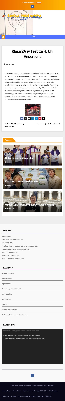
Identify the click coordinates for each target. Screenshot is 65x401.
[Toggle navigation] (34, 37)
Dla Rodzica (7, 294)
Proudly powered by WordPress (21, 385)
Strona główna (8, 273)
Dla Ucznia (6, 299)
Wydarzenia (7, 284)
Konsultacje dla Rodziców (48, 124)
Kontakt (5, 304)
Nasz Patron (7, 278)
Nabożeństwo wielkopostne (19, 158)
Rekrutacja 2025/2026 (11, 289)
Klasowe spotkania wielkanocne (21, 181)
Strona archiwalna (9, 310)
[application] (32, 346)
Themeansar (50, 385)
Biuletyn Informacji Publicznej (14, 315)
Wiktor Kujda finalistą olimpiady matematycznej (29, 204)
